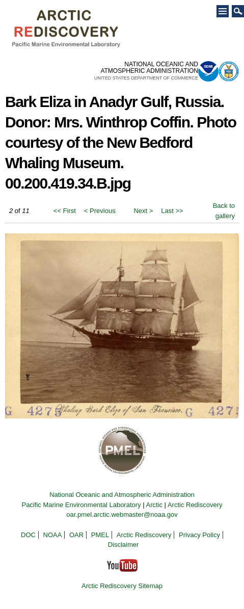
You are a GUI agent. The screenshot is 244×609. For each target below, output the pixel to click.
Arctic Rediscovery (195, 505)
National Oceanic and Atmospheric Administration (122, 494)
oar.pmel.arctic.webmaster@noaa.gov (121, 514)
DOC (28, 535)
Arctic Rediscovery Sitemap (122, 586)
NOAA (52, 535)
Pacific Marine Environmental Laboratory (81, 505)
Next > (143, 211)
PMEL (100, 535)
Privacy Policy (199, 535)
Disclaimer (123, 544)
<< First (64, 211)
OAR (76, 535)
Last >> (172, 211)
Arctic (154, 505)
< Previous (100, 211)
